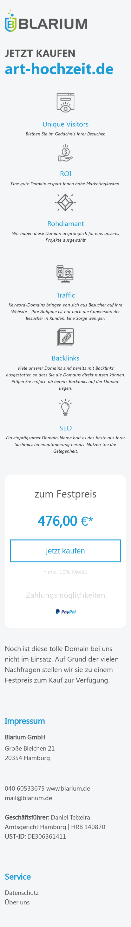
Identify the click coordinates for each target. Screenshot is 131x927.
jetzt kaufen (65, 550)
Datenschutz (22, 892)
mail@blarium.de (28, 797)
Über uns (17, 901)
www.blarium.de (68, 788)
